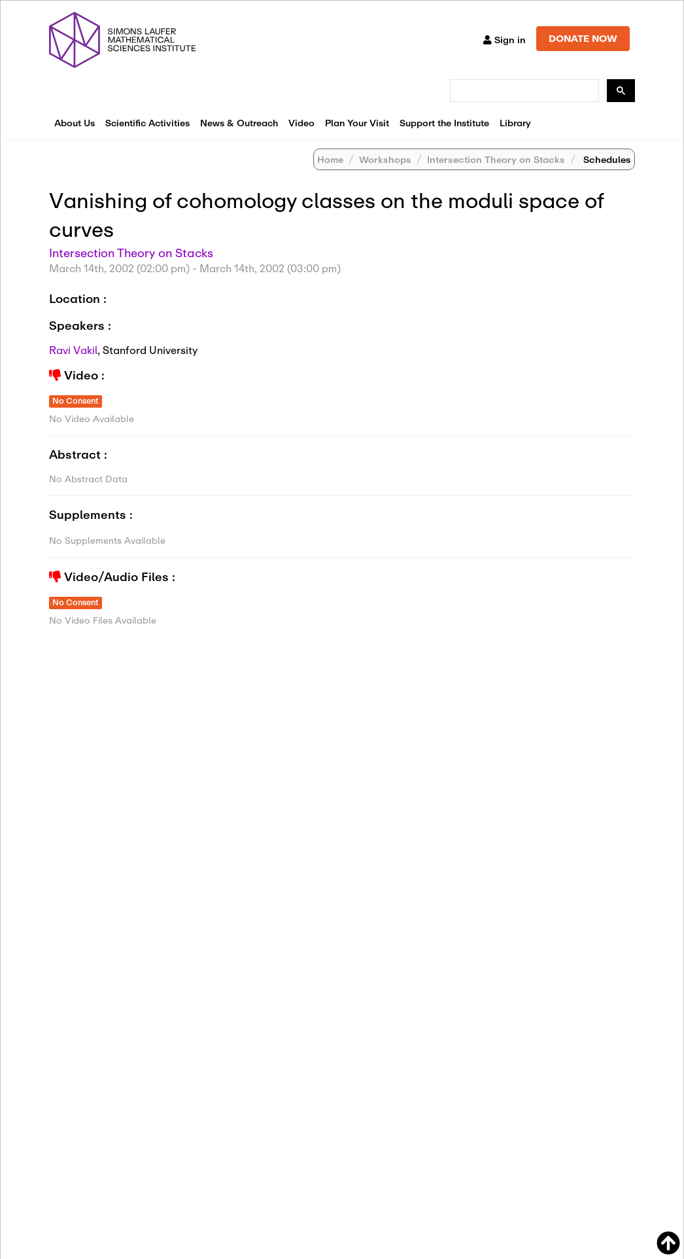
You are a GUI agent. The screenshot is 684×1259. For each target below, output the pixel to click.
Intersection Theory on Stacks (496, 159)
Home (330, 159)
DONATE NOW (583, 38)
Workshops (385, 159)
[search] (523, 91)
